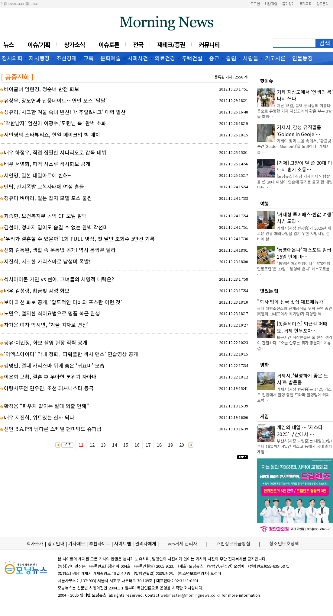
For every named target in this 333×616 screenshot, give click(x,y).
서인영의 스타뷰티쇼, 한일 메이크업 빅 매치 (52, 134)
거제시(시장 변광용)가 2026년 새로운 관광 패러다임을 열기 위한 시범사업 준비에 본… (294, 233)
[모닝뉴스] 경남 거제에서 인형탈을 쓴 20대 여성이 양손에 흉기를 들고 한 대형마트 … (295, 181)
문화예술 (110, 58)
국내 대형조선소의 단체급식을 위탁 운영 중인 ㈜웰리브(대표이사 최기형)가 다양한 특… (294, 311)
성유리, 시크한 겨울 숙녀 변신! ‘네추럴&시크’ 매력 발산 (65, 112)
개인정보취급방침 (233, 543)
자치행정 (39, 58)
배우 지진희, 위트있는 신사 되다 (39, 417)
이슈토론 (109, 44)
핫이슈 (266, 81)
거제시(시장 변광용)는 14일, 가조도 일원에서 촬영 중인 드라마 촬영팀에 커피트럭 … (294, 394)
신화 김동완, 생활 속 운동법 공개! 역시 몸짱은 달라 (60, 250)
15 (125, 445)
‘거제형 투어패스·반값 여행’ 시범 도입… (305, 218)
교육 (88, 58)
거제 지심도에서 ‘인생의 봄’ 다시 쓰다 (305, 95)
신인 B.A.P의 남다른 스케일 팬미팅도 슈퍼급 (53, 428)
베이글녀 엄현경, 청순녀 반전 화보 (41, 89)
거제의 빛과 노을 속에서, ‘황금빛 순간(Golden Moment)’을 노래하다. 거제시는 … (294, 146)
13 (103, 445)
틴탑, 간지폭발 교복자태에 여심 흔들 (44, 186)
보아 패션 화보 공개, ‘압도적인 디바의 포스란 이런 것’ (63, 302)
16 (136, 445)
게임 (264, 416)
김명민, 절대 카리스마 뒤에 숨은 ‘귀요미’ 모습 (54, 365)
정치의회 (12, 58)
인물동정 (302, 58)
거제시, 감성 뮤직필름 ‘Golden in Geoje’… (299, 130)
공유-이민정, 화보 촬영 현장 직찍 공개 (45, 342)
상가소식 (74, 44)
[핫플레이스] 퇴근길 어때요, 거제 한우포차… (302, 327)
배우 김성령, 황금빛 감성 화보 (37, 290)
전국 (138, 44)
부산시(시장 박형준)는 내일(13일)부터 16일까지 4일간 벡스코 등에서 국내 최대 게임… (294, 446)
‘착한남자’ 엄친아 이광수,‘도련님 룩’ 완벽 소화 (55, 123)
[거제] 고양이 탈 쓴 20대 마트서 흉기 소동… (304, 166)
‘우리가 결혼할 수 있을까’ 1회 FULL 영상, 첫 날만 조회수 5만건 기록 (79, 238)
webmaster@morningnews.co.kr (190, 595)
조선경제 (66, 58)
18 (159, 445)
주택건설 (192, 58)
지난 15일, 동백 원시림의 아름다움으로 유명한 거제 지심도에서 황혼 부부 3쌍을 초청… (294, 111)
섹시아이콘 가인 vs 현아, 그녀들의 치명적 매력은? (59, 279)
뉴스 (8, 44)
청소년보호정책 (284, 543)
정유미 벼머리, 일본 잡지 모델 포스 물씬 (48, 198)
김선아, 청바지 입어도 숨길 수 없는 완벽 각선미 (56, 227)
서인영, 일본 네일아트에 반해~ (37, 175)
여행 (264, 203)
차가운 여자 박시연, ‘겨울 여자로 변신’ (46, 324)
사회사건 (138, 58)
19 (170, 445)
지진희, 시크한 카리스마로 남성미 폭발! (47, 261)
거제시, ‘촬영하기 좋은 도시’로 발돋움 (302, 379)
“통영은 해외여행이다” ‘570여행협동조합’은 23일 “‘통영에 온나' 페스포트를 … (293, 268)
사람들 (250, 58)
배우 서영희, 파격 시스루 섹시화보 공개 (47, 164)
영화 (264, 364)
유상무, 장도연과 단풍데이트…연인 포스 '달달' (55, 100)
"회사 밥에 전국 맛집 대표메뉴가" (291, 301)
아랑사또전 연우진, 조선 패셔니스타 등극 (49, 388)
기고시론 (275, 58)
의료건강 (165, 58)
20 (181, 445)
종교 (214, 58)
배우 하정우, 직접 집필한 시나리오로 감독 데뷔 (55, 152)
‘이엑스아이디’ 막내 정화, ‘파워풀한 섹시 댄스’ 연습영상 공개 (71, 354)
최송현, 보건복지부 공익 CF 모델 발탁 (45, 215)
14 (114, 445)
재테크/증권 (171, 44)
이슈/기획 (38, 44)
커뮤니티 (209, 44)
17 (148, 445)
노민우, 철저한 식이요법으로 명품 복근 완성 (52, 313)
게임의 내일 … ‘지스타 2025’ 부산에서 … (300, 430)
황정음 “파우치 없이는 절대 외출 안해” (46, 406)
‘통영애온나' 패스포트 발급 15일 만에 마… (304, 253)
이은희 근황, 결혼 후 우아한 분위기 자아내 (50, 376)
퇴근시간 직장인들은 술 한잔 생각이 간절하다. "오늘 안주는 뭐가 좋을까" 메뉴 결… (294, 342)
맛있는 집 (269, 290)
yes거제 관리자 (183, 543)
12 (92, 445)
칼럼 (231, 58)
